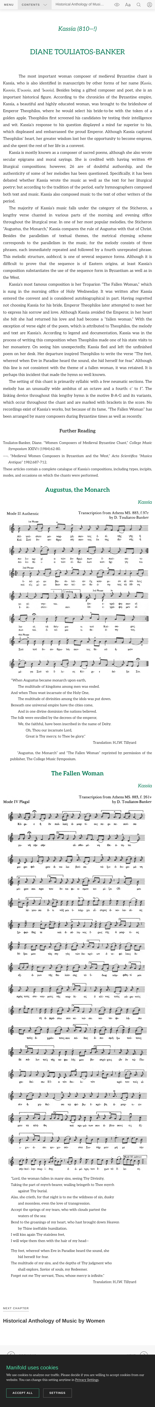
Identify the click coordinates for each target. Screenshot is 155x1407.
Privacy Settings (87, 1380)
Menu (9, 4)
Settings (57, 1392)
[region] (77, 654)
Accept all (23, 1392)
